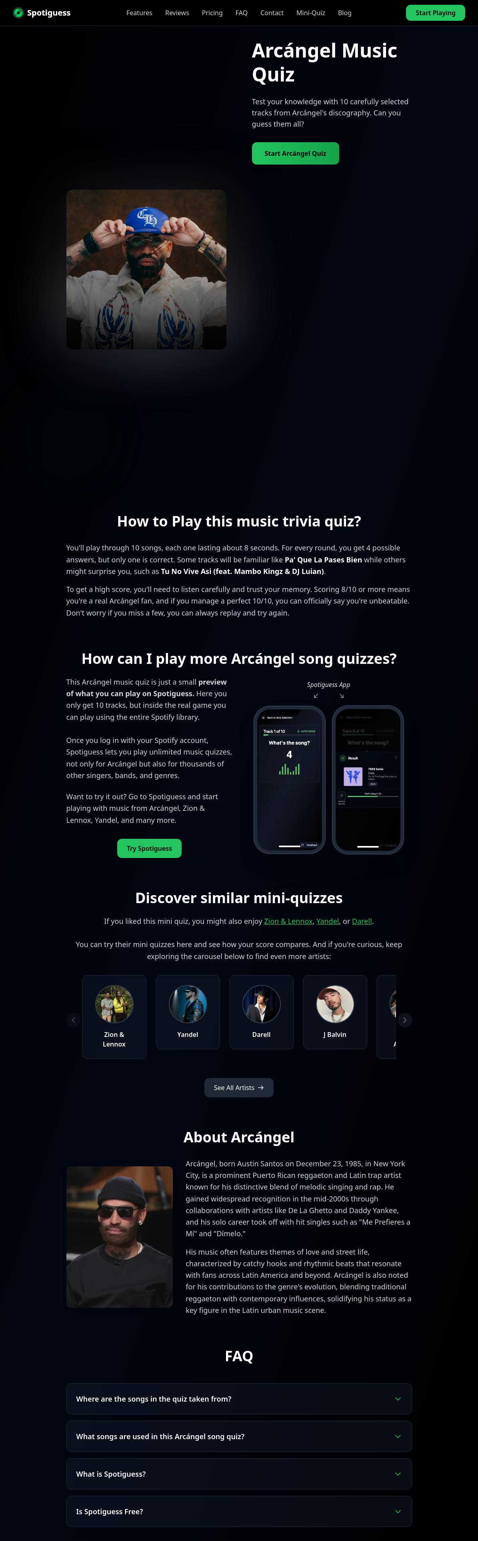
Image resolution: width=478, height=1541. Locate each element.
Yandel (327, 921)
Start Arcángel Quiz (295, 153)
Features (139, 12)
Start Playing (436, 12)
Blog (345, 12)
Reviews (177, 12)
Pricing (212, 12)
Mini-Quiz (310, 12)
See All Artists (239, 1087)
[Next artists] (405, 1020)
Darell (362, 921)
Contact (272, 12)
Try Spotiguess (149, 848)
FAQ (242, 12)
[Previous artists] (73, 1020)
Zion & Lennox (288, 921)
